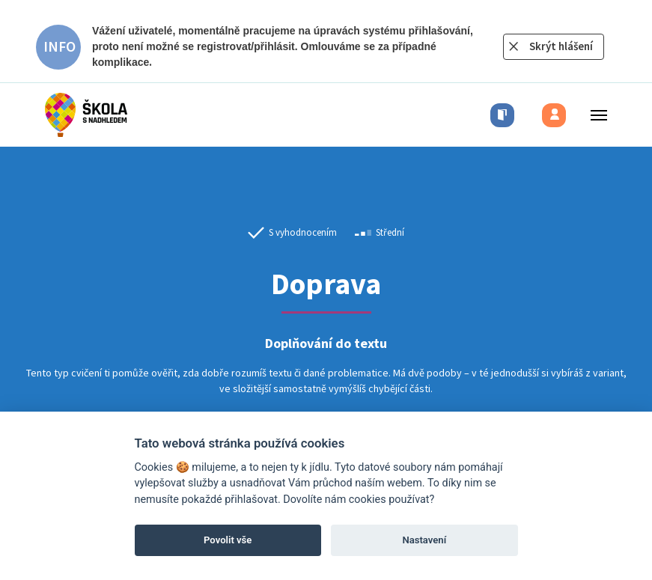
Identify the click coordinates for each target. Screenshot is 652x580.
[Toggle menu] (594, 115)
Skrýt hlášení (561, 46)
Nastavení (424, 540)
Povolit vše (228, 540)
